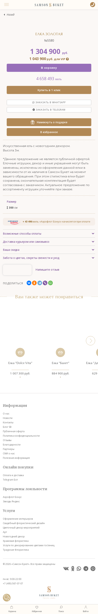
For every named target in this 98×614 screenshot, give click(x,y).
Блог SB (7, 427)
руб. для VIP (49, 59)
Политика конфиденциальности (21, 435)
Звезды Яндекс (11, 501)
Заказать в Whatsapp (49, 102)
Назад (10, 14)
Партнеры (8, 449)
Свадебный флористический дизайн (24, 523)
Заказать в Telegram (49, 109)
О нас (6, 413)
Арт (5, 532)
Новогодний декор (14, 536)
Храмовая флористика (16, 541)
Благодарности (12, 444)
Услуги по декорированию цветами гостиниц (28, 545)
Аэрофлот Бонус (12, 497)
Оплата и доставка (13, 475)
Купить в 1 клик (49, 90)
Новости (7, 418)
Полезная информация (16, 458)
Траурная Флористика (16, 549)
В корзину (49, 67)
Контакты (8, 422)
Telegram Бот (10, 479)
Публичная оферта (14, 431)
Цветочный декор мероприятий (21, 527)
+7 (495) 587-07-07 (13, 583)
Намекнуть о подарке (49, 122)
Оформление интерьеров (18, 518)
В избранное (49, 132)
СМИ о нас (9, 453)
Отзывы (7, 440)
